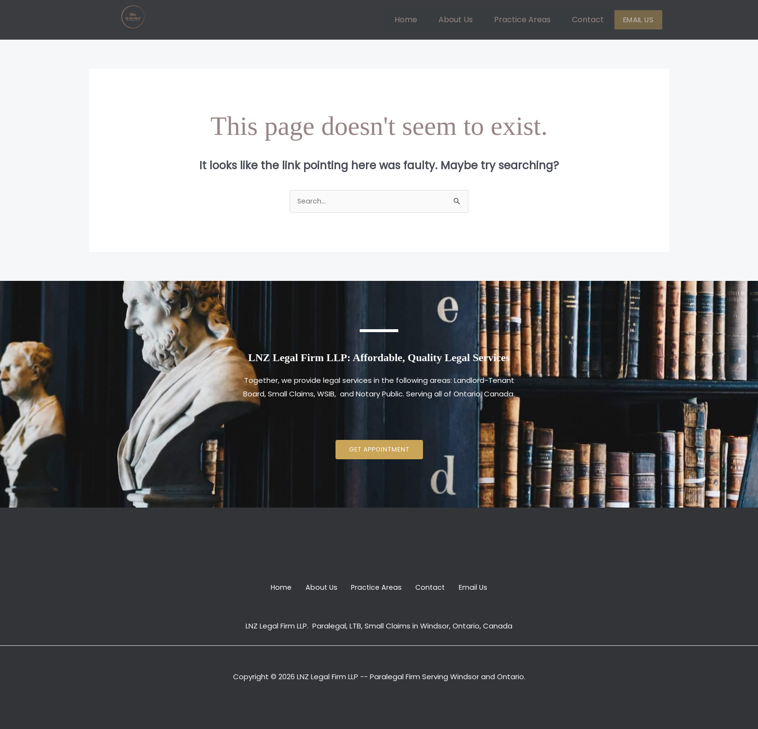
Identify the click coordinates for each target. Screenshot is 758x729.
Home (411, 19)
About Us (461, 19)
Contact (594, 19)
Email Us (641, 20)
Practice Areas (528, 19)
